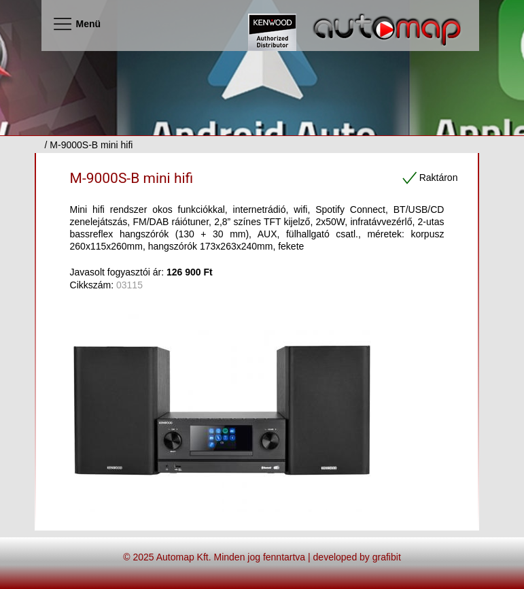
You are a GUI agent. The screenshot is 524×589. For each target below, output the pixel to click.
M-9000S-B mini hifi (132, 178)
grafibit (386, 557)
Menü (76, 23)
